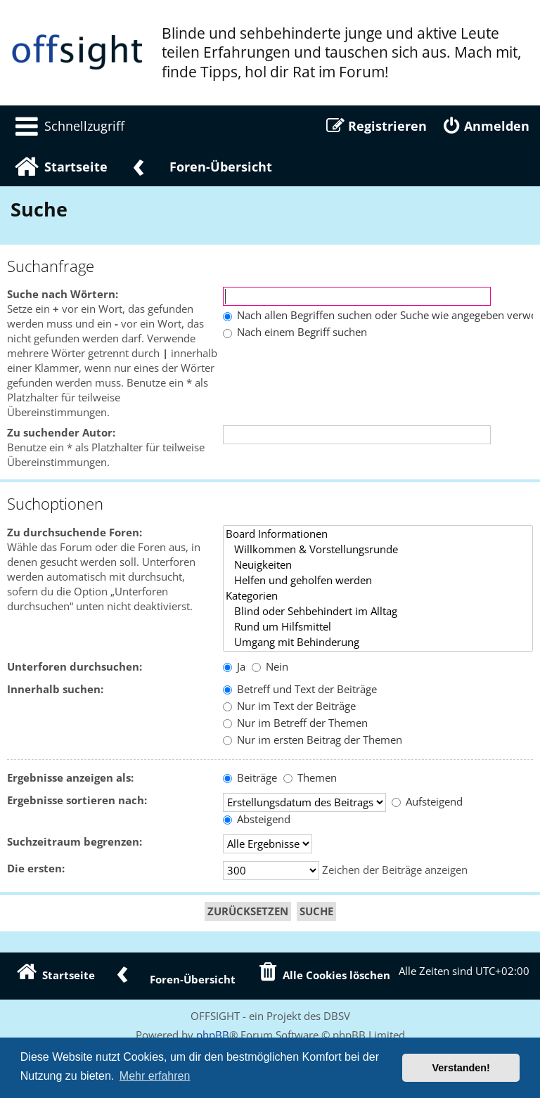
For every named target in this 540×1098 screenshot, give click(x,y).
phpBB (212, 1035)
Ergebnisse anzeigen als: (70, 777)
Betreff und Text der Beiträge (300, 689)
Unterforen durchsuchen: (74, 666)
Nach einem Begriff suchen (295, 332)
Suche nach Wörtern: (62, 294)
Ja (234, 666)
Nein (270, 666)
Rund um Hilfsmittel (378, 627)
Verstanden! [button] (461, 1067)
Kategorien (378, 596)
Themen (310, 777)
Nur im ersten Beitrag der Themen (312, 739)
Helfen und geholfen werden (378, 580)
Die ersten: (36, 868)
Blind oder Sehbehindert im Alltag (378, 611)
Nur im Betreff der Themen (295, 723)
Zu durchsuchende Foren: (74, 532)
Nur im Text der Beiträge (289, 706)
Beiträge (250, 777)
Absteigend (256, 819)
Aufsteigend (427, 801)
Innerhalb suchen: (55, 689)
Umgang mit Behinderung (378, 642)
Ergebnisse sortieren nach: (77, 800)
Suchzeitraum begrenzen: (74, 841)
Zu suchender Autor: (61, 432)
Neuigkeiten (378, 565)
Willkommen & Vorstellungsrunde (378, 549)
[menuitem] (67, 125)
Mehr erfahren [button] (155, 1076)
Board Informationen (378, 534)
